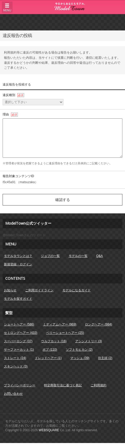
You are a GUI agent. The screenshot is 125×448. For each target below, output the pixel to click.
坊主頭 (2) (105, 358)
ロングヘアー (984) (98, 324)
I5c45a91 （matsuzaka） (20, 182)
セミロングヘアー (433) (20, 333)
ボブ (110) (49, 349)
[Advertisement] (63, 22)
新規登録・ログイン (18, 264)
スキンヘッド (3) (16, 366)
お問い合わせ (13, 394)
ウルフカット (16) (54, 341)
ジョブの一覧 (50, 256)
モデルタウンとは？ (18, 256)
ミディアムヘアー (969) (59, 324)
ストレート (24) (15, 358)
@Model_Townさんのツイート (24, 235)
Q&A (99, 256)
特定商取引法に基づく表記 (63, 385)
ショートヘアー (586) (19, 324)
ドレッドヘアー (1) (48, 358)
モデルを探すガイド (18, 299)
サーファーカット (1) (19, 349)
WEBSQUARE (49, 430)
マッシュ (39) (79, 358)
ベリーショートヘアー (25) (65, 333)
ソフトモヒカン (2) (79, 349)
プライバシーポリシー (19, 385)
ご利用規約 (98, 385)
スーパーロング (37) (18, 341)
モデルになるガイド (76, 290)
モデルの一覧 (78, 256)
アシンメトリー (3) (88, 341)
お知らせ (10, 290)
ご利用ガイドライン (39, 290)
